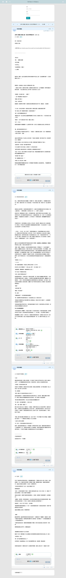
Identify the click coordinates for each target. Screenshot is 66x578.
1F (20, 37)
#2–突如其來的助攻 (19, 197)
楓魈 (48, 30)
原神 (46, 30)
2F (25, 197)
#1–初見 (17, 37)
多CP (52, 30)
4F (20, 476)
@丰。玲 (28, 344)
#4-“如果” (17, 476)
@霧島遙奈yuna (29, 333)
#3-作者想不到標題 (19, 374)
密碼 (27, 11)
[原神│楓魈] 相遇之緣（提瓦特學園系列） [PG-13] (27, 34)
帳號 (27, 6)
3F (25, 374)
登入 (28, 18)
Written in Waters (33, 2)
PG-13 (50, 30)
